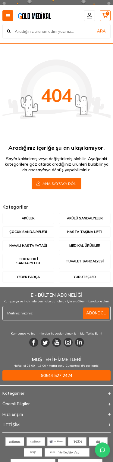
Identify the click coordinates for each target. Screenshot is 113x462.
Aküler (28, 218)
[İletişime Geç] (102, 449)
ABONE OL (96, 313)
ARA (101, 31)
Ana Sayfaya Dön (56, 183)
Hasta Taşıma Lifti (84, 232)
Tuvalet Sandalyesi (85, 261)
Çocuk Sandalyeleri (28, 232)
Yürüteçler (85, 277)
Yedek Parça (28, 277)
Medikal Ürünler (84, 245)
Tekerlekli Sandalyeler (28, 261)
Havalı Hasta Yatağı (28, 245)
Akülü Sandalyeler (85, 218)
